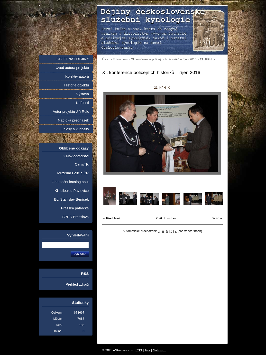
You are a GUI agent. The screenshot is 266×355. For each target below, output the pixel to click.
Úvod (106, 59)
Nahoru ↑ (159, 350)
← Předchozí (111, 218)
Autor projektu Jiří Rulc (71, 111)
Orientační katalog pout (70, 182)
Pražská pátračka (75, 208)
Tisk (147, 350)
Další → (217, 218)
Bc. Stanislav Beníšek (71, 199)
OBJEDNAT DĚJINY (72, 59)
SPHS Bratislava (75, 217)
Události (82, 103)
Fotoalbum (120, 59)
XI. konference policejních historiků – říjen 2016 (163, 59)
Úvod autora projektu (72, 68)
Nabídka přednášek (73, 120)
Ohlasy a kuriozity (75, 129)
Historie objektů (76, 85)
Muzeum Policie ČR (73, 173)
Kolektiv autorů (77, 76)
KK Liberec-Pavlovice (72, 191)
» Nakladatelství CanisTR (76, 160)
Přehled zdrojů (77, 284)
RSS (139, 350)
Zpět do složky (166, 218)
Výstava (82, 94)
